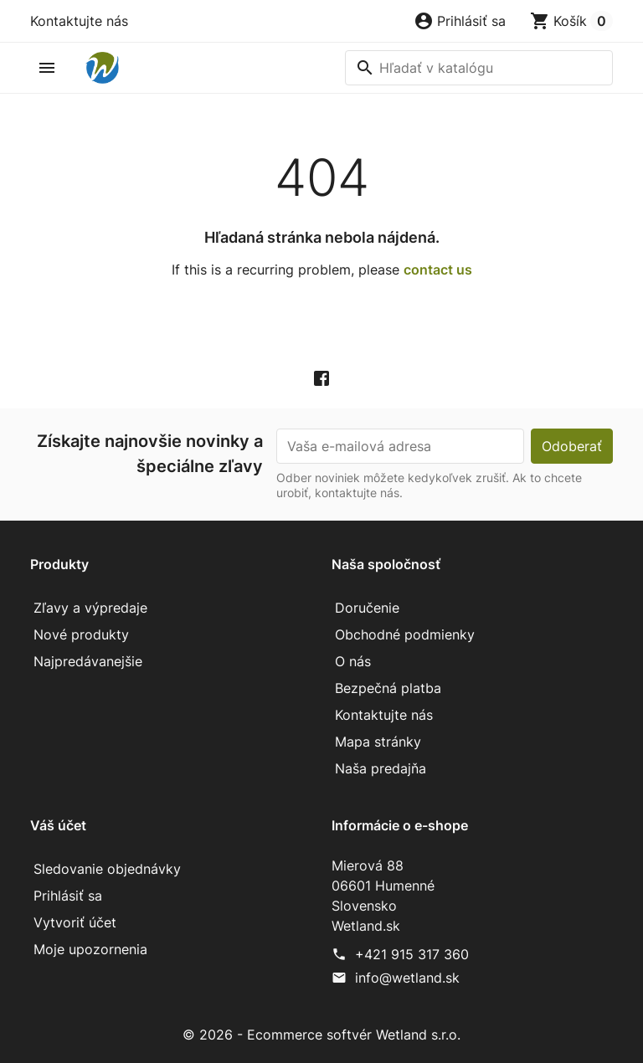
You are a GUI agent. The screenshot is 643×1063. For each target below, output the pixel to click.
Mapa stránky (378, 741)
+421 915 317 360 (412, 954)
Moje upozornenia (90, 949)
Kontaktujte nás (79, 21)
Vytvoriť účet (74, 922)
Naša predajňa (380, 768)
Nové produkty (81, 634)
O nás (353, 661)
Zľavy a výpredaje (90, 607)
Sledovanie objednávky (107, 868)
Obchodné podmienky (405, 634)
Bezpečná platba (388, 688)
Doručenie (367, 607)
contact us (438, 269)
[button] (460, 21)
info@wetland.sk (407, 977)
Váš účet (58, 825)
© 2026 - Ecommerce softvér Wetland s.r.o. (321, 1034)
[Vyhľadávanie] (479, 67)
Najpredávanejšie (87, 661)
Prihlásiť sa (67, 895)
